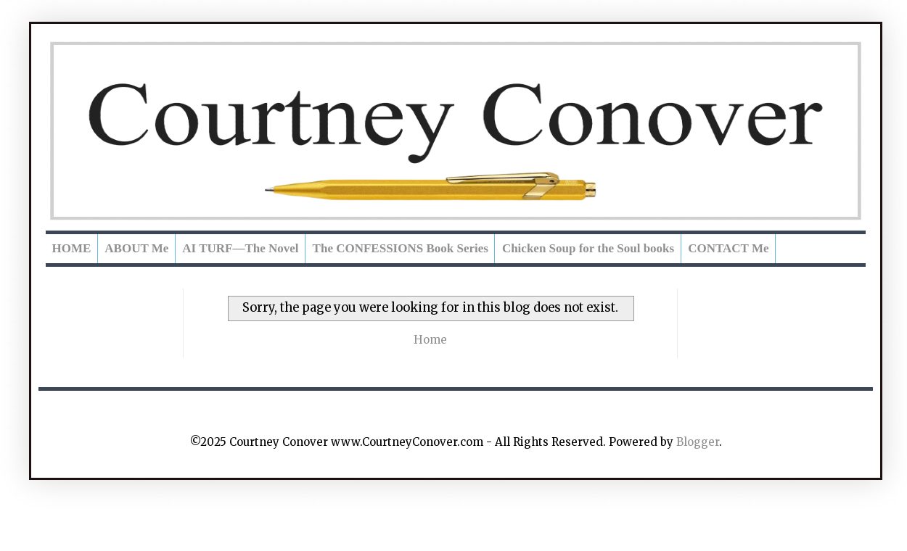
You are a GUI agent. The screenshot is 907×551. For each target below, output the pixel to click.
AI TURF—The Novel (240, 248)
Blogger (697, 442)
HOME (71, 248)
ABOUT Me (136, 248)
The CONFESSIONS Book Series (400, 248)
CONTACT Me (728, 248)
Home (430, 340)
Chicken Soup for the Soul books (588, 248)
